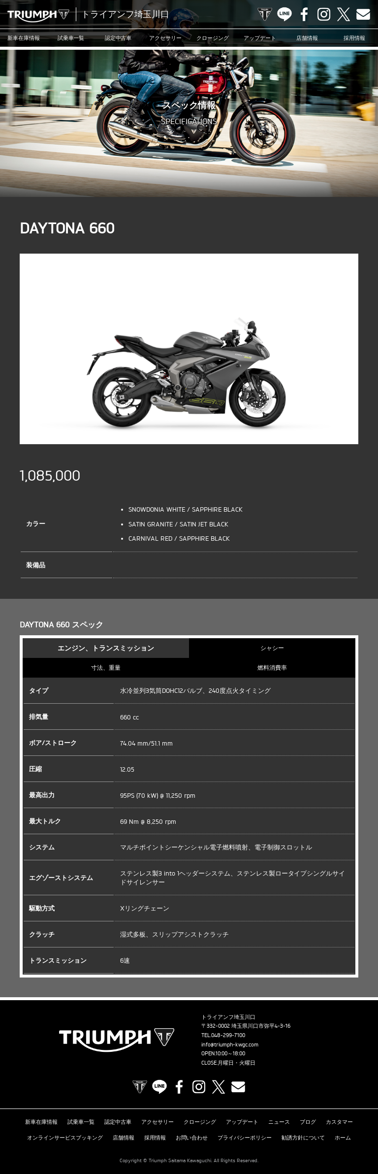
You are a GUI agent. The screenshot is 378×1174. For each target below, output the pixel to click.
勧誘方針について (303, 1136)
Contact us (363, 14)
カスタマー (339, 1121)
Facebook (304, 14)
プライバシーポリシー (245, 1136)
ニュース (279, 1121)
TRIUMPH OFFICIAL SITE (264, 14)
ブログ (308, 1121)
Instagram (323, 14)
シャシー (272, 648)
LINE (284, 14)
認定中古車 (118, 37)
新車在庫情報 (23, 37)
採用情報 (354, 37)
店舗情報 (307, 37)
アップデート (260, 37)
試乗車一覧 (71, 37)
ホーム (343, 1136)
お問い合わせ (192, 1136)
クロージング (212, 37)
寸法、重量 (106, 667)
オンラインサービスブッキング (65, 1136)
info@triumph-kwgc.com (229, 1044)
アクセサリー (165, 37)
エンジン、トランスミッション (106, 648)
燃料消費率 (272, 667)
